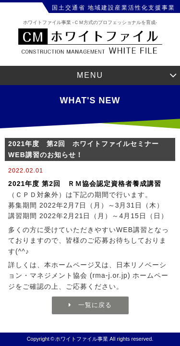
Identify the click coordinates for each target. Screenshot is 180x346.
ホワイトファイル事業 (81, 339)
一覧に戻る (90, 305)
